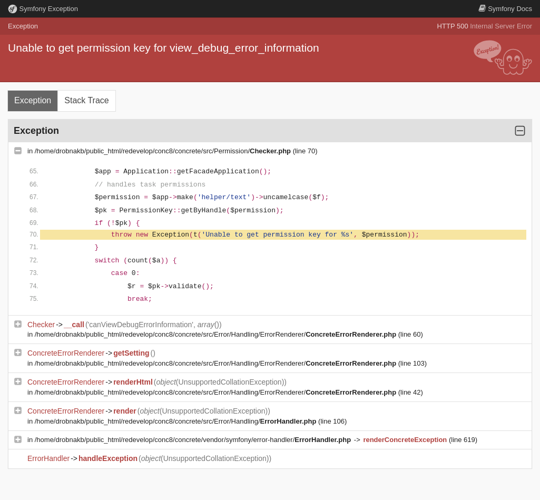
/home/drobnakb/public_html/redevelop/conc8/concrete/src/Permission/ (164, 151)
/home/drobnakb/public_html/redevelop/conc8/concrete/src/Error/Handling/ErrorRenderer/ (216, 334)
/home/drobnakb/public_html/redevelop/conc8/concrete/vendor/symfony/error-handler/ (194, 440)
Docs (505, 9)
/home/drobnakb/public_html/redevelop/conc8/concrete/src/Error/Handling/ (176, 421)
